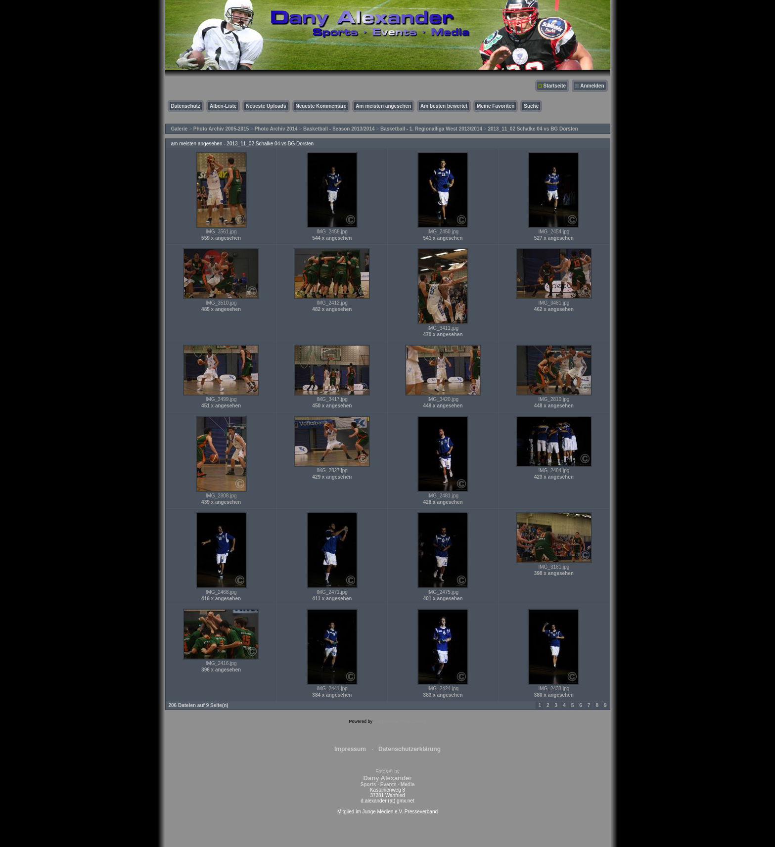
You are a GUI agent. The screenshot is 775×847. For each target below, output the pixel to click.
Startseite (555, 86)
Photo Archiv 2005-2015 (221, 129)
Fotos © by (387, 778)
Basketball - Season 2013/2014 (339, 129)
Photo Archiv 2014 (276, 129)
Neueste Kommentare (321, 106)
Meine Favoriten (495, 106)
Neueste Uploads (266, 106)
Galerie (179, 129)
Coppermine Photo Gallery (399, 721)
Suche (531, 106)
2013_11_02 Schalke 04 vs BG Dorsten (533, 129)
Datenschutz (185, 106)
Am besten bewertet (443, 106)
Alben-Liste (223, 106)
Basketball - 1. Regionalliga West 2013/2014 (431, 129)
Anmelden (592, 86)
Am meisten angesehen (383, 106)
